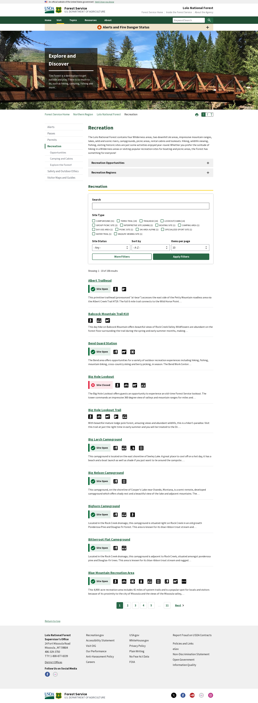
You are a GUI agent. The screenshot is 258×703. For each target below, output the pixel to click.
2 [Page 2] (127, 605)
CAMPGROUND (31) (105, 220)
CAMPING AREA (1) (190, 225)
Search (96, 199)
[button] (197, 114)
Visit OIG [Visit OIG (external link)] (91, 646)
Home (48, 20)
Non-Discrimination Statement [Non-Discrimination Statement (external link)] (191, 654)
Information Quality (184, 665)
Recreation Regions (103, 172)
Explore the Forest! (61, 164)
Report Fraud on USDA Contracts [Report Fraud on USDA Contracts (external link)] (192, 635)
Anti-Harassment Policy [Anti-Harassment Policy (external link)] (100, 656)
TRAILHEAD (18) (150, 220)
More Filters (122, 256)
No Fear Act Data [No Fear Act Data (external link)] (139, 656)
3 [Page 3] (135, 605)
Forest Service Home (152, 12)
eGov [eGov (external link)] (176, 649)
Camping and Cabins (61, 158)
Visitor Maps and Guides (61, 177)
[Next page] (180, 605)
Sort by (136, 241)
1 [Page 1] (119, 605)
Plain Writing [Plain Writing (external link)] (136, 651)
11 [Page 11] (167, 605)
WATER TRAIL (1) (103, 233)
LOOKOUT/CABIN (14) (175, 220)
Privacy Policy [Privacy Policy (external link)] (137, 646)
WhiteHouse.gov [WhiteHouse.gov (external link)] (139, 640)
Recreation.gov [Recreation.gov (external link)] (95, 635)
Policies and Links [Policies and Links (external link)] (183, 643)
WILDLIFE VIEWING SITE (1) (130, 233)
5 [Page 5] (151, 605)
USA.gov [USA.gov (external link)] (134, 635)
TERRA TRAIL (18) (129, 220)
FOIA (132, 662)
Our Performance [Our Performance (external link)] (96, 651)
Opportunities (58, 152)
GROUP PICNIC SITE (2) (106, 225)
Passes (51, 133)
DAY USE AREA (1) (104, 229)
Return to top (52, 621)
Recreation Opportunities (107, 163)
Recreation (54, 146)
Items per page (180, 241)
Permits (52, 140)
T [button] (203, 114)
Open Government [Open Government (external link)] (183, 659)
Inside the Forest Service (179, 12)
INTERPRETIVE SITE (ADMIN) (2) (138, 225)
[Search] (209, 20)
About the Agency (204, 12)
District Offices (53, 662)
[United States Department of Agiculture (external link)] (50, 10)
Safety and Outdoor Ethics (63, 171)
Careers (90, 662)
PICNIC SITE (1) (126, 229)
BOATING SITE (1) (167, 225)
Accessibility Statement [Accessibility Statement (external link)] (100, 640)
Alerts (50, 127)
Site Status (99, 241)
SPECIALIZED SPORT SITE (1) (178, 229)
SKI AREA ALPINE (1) (149, 229)
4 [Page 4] (143, 605)
